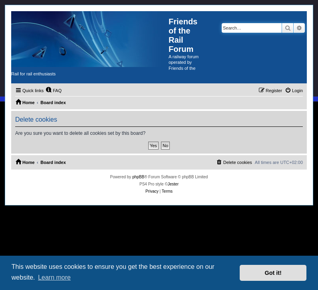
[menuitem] (54, 90)
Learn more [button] (54, 277)
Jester (173, 184)
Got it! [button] (273, 273)
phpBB (138, 177)
